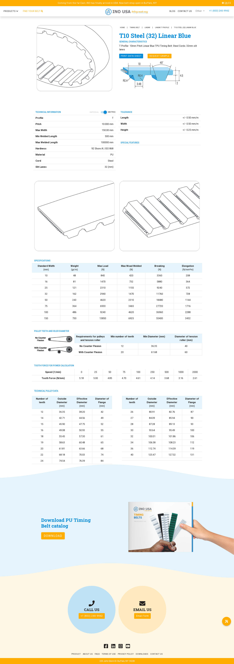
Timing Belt (135, 27)
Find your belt (33, 11)
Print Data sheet (131, 56)
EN (226, 3)
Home (122, 27)
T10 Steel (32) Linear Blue (185, 27)
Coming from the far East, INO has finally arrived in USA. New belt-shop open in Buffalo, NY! (107, 3)
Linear (147, 27)
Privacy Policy (126, 654)
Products (11, 11)
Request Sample (160, 56)
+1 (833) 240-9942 (219, 11)
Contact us (185, 11)
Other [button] (199, 11)
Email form (142, 615)
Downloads (142, 654)
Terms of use (109, 654)
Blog (172, 11)
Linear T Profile (162, 27)
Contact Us (156, 654)
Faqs (97, 654)
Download (53, 536)
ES (229, 3)
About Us (88, 654)
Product (76, 654)
